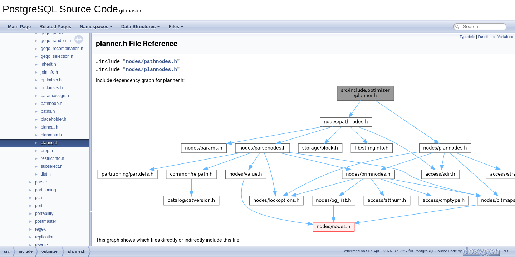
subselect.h (52, 166)
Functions (486, 37)
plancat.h (49, 127)
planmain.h (51, 134)
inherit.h (48, 64)
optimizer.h (51, 79)
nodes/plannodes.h (151, 69)
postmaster (45, 221)
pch (38, 197)
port (39, 205)
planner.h (49, 142)
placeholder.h (53, 119)
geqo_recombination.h (62, 48)
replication (45, 237)
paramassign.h (55, 95)
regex (40, 229)
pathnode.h (51, 103)
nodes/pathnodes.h (151, 61)
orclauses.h (52, 87)
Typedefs (467, 37)
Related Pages (55, 26)
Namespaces (96, 26)
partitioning (45, 189)
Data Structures (140, 26)
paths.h (48, 111)
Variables (505, 37)
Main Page (19, 26)
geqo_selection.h (57, 56)
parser (41, 182)
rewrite (41, 244)
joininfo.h (49, 72)
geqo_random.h (56, 40)
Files (175, 26)
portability (44, 213)
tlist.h (46, 174)
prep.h (47, 150)
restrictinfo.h (52, 158)
